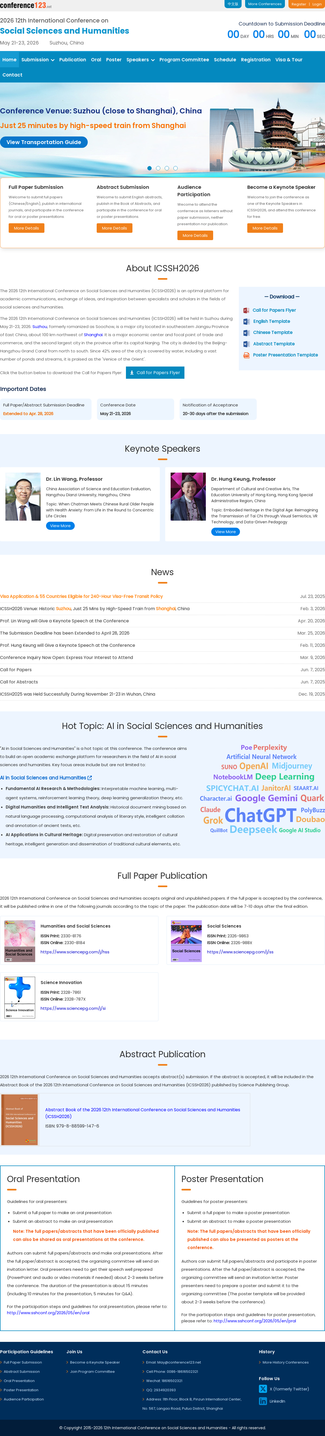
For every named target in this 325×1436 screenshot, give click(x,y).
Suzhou (39, 326)
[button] (149, 168)
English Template (271, 321)
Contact (12, 75)
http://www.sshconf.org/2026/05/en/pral (255, 1321)
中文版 (233, 4)
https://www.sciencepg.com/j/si (73, 1008)
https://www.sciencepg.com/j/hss (75, 952)
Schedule (225, 59)
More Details (26, 228)
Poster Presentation (21, 1390)
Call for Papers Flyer (274, 310)
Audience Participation (24, 1399)
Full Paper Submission (23, 1362)
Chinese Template (272, 332)
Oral (96, 59)
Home (9, 59)
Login (317, 4)
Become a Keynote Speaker (95, 1362)
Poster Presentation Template (285, 355)
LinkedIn (272, 1401)
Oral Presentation (19, 1380)
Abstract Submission (22, 1371)
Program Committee (184, 59)
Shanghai (93, 334)
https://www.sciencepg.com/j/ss (240, 952)
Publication (72, 59)
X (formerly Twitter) (284, 1389)
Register (299, 4)
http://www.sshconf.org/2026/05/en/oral (48, 1313)
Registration (256, 59)
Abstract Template (274, 344)
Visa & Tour (289, 59)
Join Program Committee (92, 1371)
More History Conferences (286, 1362)
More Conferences (265, 4)
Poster (114, 59)
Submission (37, 59)
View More (60, 525)
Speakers (140, 59)
